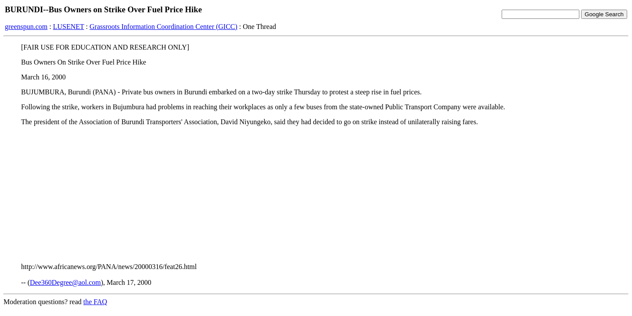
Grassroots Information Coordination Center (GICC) (163, 26)
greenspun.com (26, 26)
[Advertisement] (316, 194)
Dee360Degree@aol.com (65, 282)
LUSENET (68, 26)
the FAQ (95, 301)
